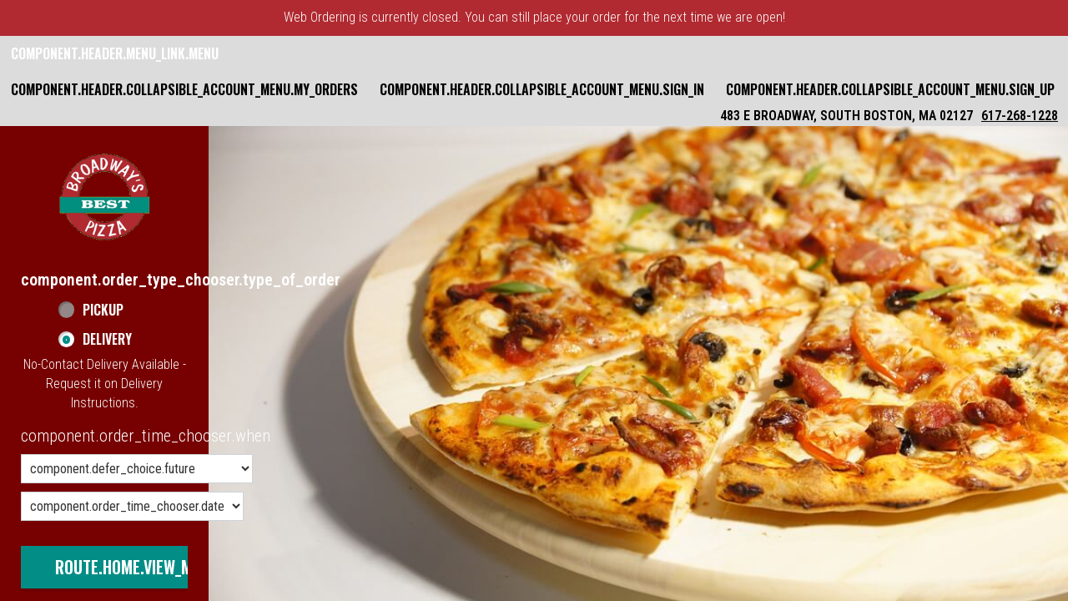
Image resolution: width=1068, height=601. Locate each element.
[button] (104, 197)
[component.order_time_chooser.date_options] (132, 506)
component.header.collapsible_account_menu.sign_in (542, 89)
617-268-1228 (1019, 116)
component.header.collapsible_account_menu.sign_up (890, 89)
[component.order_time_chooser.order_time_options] (137, 468)
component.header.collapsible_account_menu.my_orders (184, 89)
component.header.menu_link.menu (115, 53)
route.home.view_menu (137, 566)
